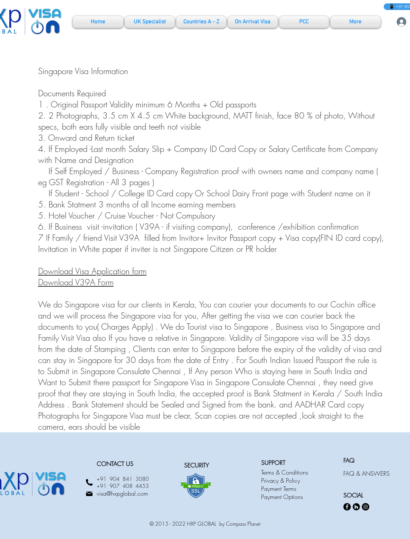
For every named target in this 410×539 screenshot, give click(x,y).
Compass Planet (243, 523)
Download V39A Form (76, 282)
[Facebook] (347, 506)
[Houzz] (356, 506)
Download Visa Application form (92, 271)
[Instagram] (365, 506)
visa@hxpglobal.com (122, 493)
